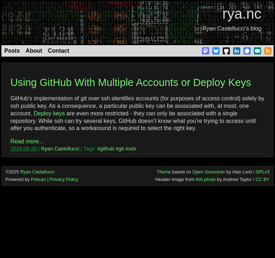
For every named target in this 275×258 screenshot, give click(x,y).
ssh (132, 149)
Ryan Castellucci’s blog (231, 28)
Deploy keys (49, 113)
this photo (206, 179)
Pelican (38, 179)
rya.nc (241, 14)
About (34, 51)
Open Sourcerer (208, 172)
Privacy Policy (64, 179)
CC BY (263, 179)
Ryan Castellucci (60, 149)
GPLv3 (263, 172)
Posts (12, 51)
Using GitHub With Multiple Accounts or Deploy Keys (130, 82)
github (107, 149)
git (121, 149)
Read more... (26, 141)
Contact (58, 51)
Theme (164, 172)
